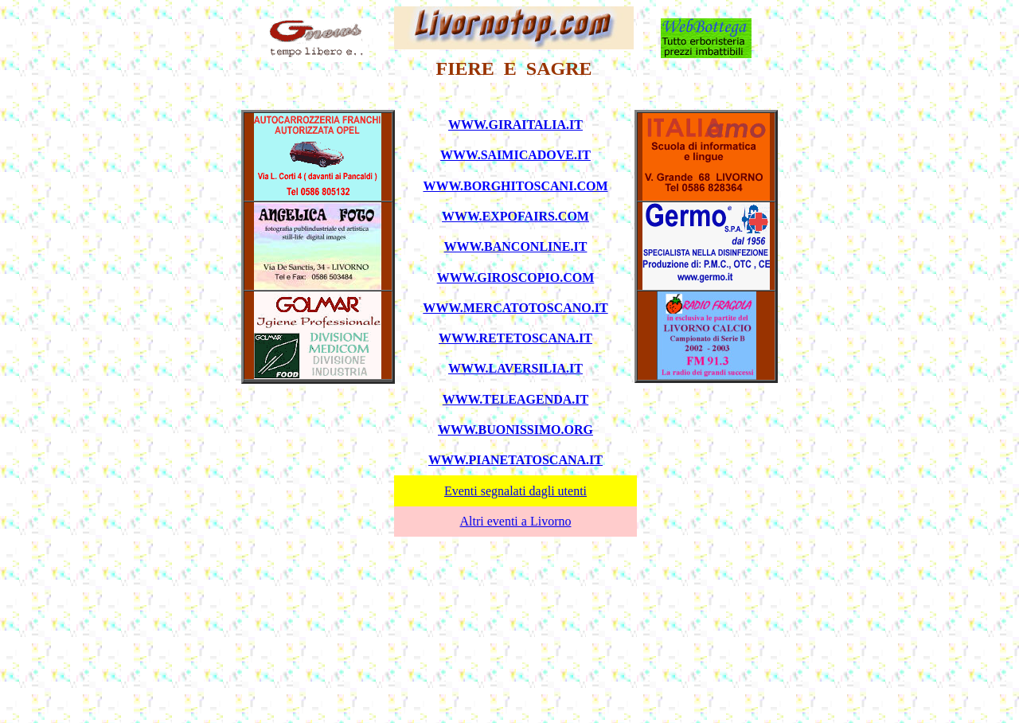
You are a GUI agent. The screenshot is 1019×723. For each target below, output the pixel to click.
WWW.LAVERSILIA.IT (515, 368)
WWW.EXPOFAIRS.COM (515, 216)
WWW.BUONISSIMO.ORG (515, 429)
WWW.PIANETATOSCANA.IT (515, 460)
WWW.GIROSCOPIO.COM (516, 277)
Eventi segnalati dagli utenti (515, 491)
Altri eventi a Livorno (516, 521)
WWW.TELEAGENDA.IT (515, 399)
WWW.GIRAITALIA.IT (515, 124)
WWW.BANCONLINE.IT (516, 246)
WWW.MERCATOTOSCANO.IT (515, 308)
